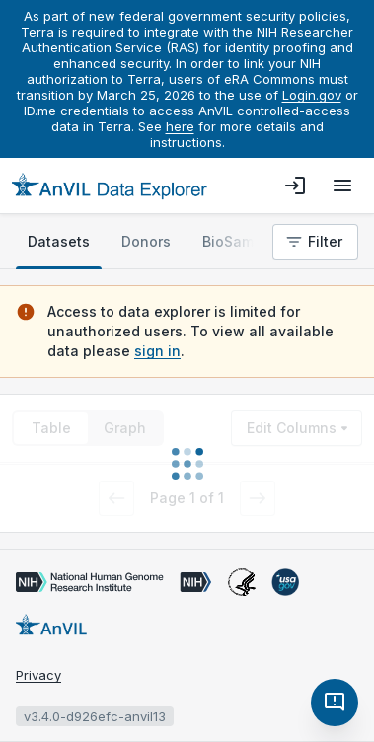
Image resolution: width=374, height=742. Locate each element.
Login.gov (311, 95)
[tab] (59, 241)
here (180, 126)
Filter (313, 242)
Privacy (38, 675)
